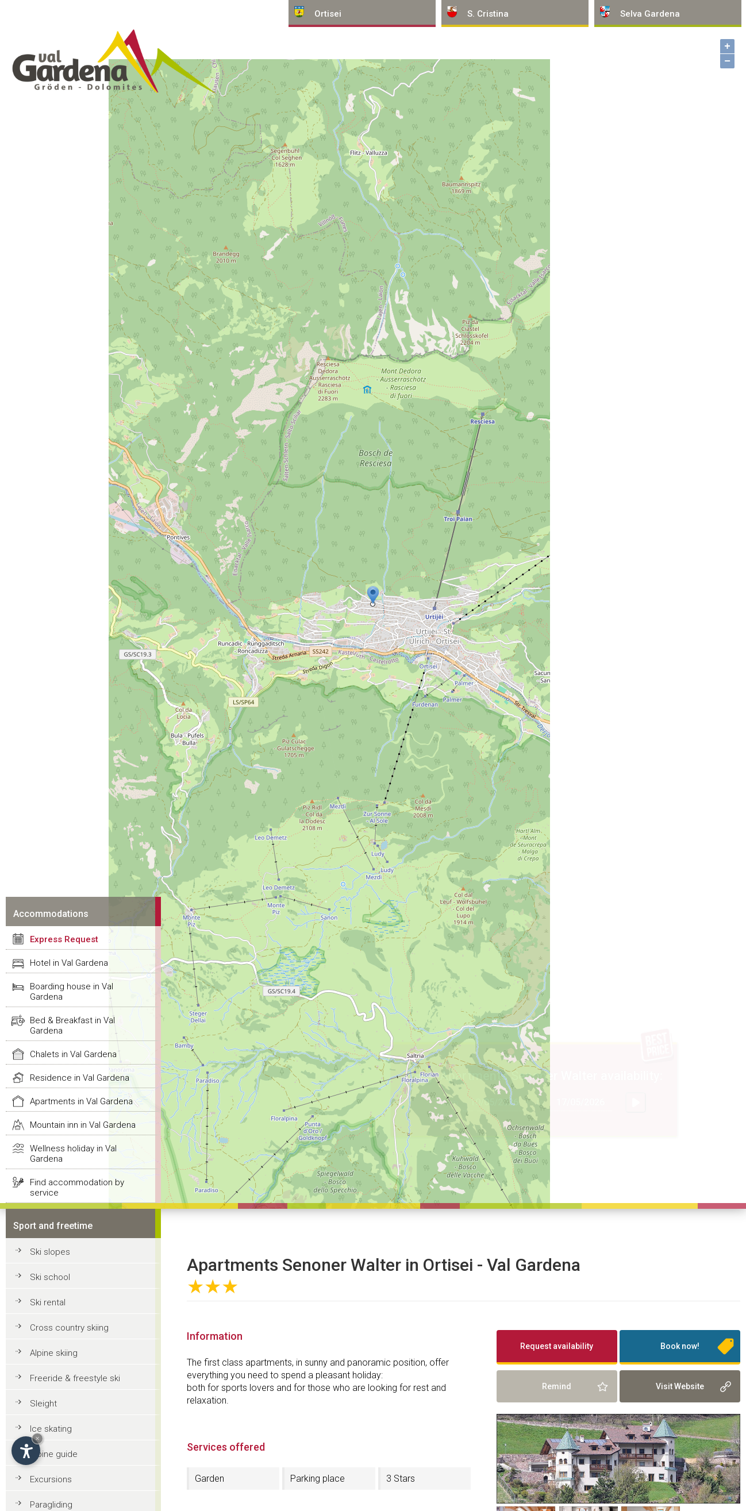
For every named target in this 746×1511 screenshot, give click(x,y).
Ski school (50, 1277)
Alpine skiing (54, 1353)
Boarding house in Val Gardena (71, 991)
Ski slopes (50, 1252)
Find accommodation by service (77, 1187)
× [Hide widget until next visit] (37, 1438)
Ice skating (51, 1429)
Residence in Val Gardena (79, 1078)
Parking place (317, 1478)
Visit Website (680, 1386)
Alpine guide (54, 1454)
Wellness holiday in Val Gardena (73, 1153)
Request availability (556, 1346)
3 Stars (400, 1478)
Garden (209, 1478)
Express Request (64, 939)
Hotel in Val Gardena (69, 963)
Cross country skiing (69, 1328)
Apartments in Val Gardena (81, 1101)
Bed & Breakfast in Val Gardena (72, 1025)
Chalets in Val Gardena (73, 1054)
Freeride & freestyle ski (75, 1378)
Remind (556, 1386)
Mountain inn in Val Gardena (83, 1125)
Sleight (43, 1403)
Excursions (51, 1479)
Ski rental (48, 1302)
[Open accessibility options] (25, 1450)
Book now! (679, 1346)
